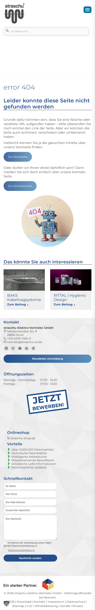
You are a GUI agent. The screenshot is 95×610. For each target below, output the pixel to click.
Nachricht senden (30, 558)
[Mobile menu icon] (87, 9)
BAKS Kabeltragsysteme (24, 297)
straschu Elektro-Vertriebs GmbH (38, 593)
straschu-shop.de (21, 438)
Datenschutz (76, 601)
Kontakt (39, 601)
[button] (6, 603)
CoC (30, 606)
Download (24, 601)
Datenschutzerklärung (21, 550)
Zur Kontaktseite (20, 186)
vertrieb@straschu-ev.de (23, 342)
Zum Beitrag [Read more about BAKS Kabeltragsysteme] (18, 304)
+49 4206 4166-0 (17, 338)
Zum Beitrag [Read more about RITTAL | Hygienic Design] (64, 304)
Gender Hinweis (71, 606)
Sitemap (18, 606)
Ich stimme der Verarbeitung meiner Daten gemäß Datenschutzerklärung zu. (27, 544)
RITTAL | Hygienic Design (70, 297)
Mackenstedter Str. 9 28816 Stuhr (20, 333)
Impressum (56, 601)
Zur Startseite (18, 157)
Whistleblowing (46, 606)
